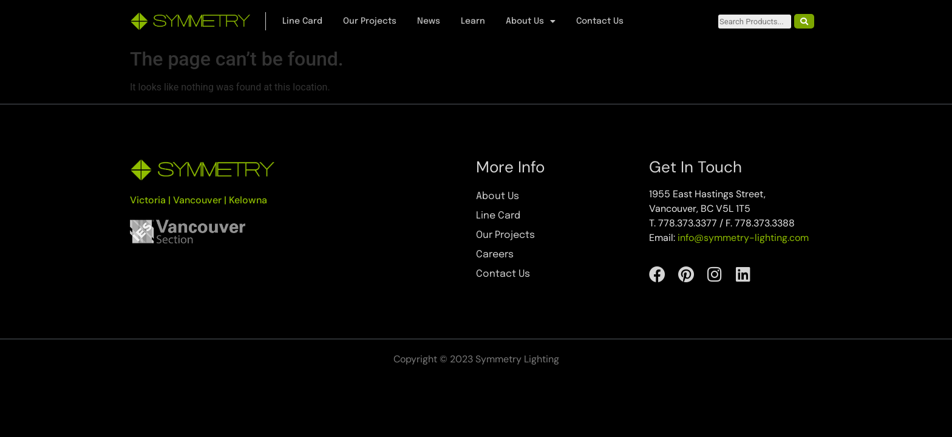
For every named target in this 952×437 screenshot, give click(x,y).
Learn (473, 21)
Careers (495, 254)
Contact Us (600, 21)
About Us (531, 21)
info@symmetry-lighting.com (743, 237)
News (428, 21)
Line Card (302, 21)
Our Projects (369, 21)
